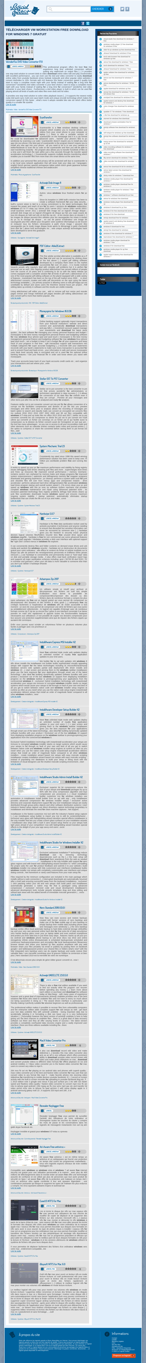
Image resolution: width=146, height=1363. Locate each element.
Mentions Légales (118, 1341)
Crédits (114, 1339)
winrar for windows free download (116, 199)
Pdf (30, 303)
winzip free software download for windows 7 (119, 137)
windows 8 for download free (114, 246)
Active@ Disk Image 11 (50, 182)
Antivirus (27, 1193)
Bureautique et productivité (19, 303)
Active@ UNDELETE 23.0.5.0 (54, 975)
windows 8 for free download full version (118, 211)
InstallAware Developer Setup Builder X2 (59, 709)
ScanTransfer (46, 117)
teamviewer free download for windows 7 (118, 237)
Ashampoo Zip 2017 (49, 579)
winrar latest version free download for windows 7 (118, 171)
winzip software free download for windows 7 (119, 128)
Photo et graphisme (25, 175)
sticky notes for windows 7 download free (119, 175)
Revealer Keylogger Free (52, 1105)
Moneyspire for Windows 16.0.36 (55, 311)
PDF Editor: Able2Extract (52, 246)
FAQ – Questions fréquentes (121, 1348)
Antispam (27, 1098)
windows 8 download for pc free (115, 207)
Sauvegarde (21, 238)
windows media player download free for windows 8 (118, 185)
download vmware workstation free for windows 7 (117, 123)
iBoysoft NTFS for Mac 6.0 (52, 1264)
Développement (16, 701)
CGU (113, 1343)
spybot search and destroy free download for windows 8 (119, 222)
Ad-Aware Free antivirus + (52, 1147)
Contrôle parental (29, 1139)
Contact (114, 1338)
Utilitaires (14, 238)
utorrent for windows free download (116, 119)
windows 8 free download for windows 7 (118, 233)
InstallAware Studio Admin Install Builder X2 (61, 777)
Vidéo (15, 109)
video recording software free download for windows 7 (119, 153)
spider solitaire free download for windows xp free (119, 73)
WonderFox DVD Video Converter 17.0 (24, 61)
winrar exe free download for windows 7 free (118, 79)
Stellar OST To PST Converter (54, 378)
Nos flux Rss (116, 1344)
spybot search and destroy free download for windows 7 (119, 102)
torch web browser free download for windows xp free (117, 58)
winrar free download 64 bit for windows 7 (119, 167)
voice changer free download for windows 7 (119, 107)
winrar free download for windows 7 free (118, 62)
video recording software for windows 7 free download (118, 148)
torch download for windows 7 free (116, 65)
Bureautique (32, 370)
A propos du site (117, 1346)
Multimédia (9, 109)
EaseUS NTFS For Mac (50, 1201)
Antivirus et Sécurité (17, 1098)
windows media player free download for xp (118, 203)
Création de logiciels (28, 701)
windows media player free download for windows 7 (118, 180)
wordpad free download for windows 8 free (119, 97)
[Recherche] (69, 9)
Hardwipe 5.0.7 (47, 513)
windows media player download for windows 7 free (117, 241)
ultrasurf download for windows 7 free (117, 69)
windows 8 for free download (114, 214)
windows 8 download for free (114, 227)
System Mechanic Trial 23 (52, 446)
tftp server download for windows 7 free (118, 158)
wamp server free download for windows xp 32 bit (118, 143)
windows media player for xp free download (116, 250)
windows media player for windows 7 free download (119, 191)
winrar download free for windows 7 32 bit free (119, 84)
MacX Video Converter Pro (53, 1040)
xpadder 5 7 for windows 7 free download (119, 112)
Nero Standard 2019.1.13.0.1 (52, 907)
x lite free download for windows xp (116, 115)
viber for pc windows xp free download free (119, 50)
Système (20, 438)
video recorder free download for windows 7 (119, 162)
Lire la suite (11, 104)
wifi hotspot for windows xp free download (119, 133)
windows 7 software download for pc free (118, 195)
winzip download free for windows (116, 218)
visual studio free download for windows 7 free (119, 40)
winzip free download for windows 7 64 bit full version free (119, 93)
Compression (22, 634)
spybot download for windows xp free (117, 89)
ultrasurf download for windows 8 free (117, 53)
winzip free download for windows (116, 230)
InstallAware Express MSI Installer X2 (58, 642)
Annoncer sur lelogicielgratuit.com (123, 1349)
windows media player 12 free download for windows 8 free (118, 45)
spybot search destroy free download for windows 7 (118, 256)
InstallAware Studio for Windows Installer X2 (61, 842)
